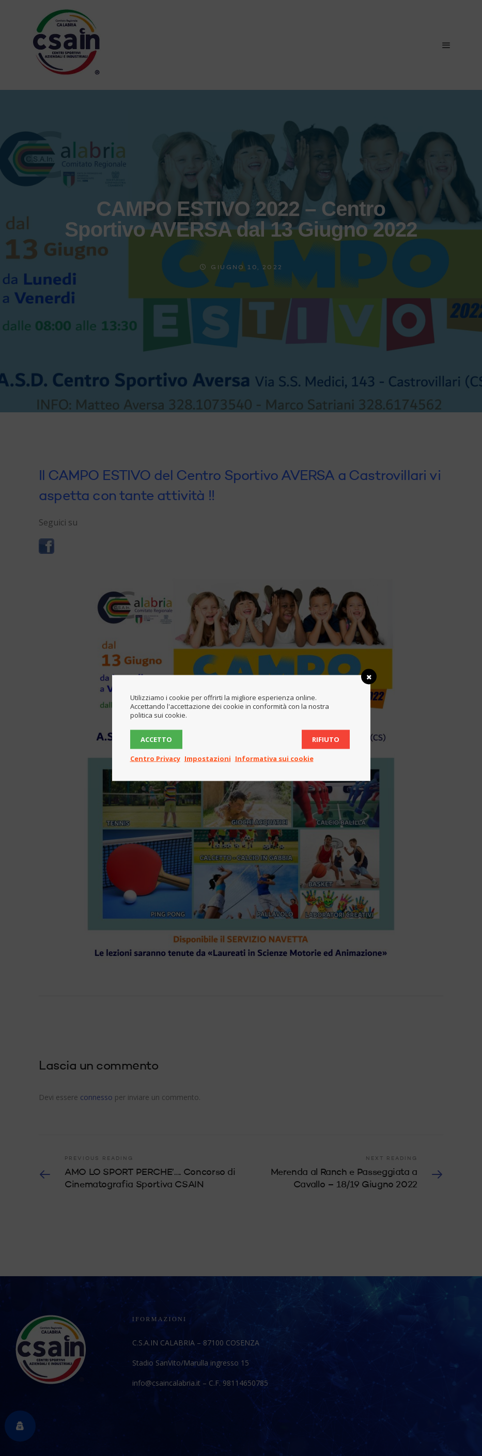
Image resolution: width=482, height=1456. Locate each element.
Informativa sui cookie (274, 758)
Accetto (156, 739)
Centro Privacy (155, 758)
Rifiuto (325, 739)
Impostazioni (207, 758)
